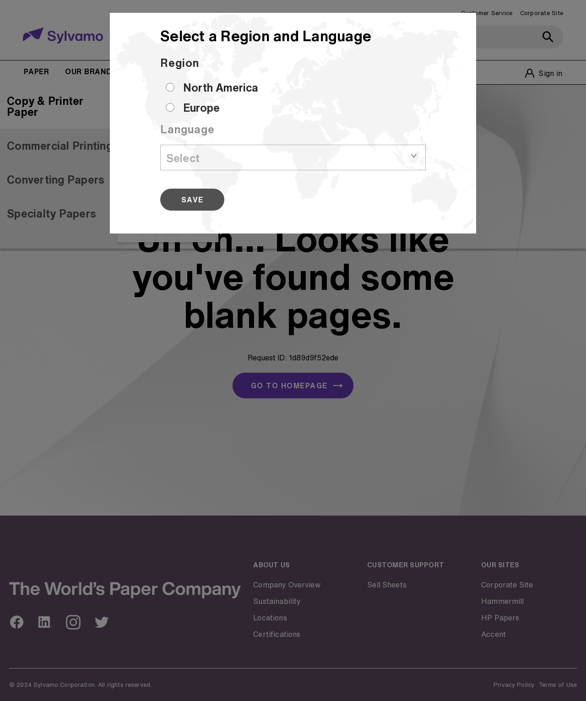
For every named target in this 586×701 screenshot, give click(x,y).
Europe (201, 107)
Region (179, 63)
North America (220, 87)
